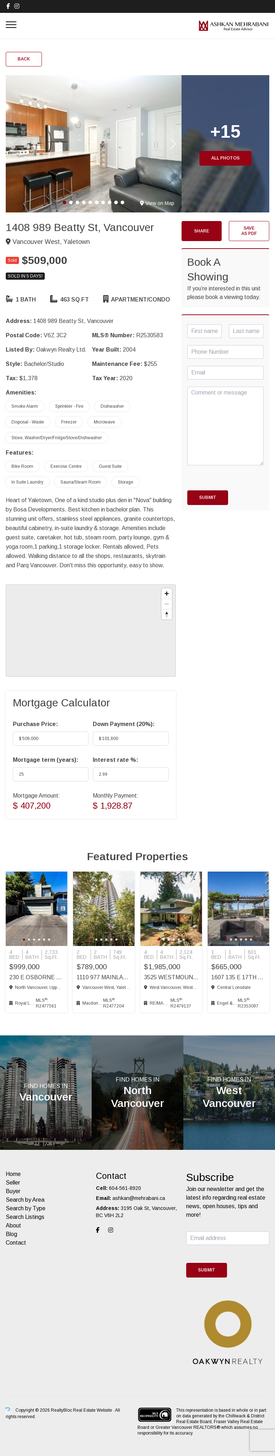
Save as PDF (249, 231)
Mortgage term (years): (45, 760)
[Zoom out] (166, 604)
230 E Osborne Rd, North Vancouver (36, 977)
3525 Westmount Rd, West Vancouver (171, 977)
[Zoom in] (166, 593)
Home (13, 1174)
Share (201, 231)
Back (24, 59)
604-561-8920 (125, 1188)
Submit (207, 497)
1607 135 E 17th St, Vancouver (238, 977)
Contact (16, 1243)
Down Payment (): (124, 724)
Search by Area (25, 1200)
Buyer (13, 1191)
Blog (11, 1234)
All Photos (225, 158)
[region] (90, 630)
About (13, 1225)
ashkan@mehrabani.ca (138, 1198)
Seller (13, 1183)
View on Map (157, 203)
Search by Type (25, 1208)
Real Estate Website (93, 1410)
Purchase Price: (35, 724)
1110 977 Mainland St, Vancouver (104, 977)
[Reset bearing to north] (166, 614)
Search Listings (25, 1217)
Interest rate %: (115, 760)
